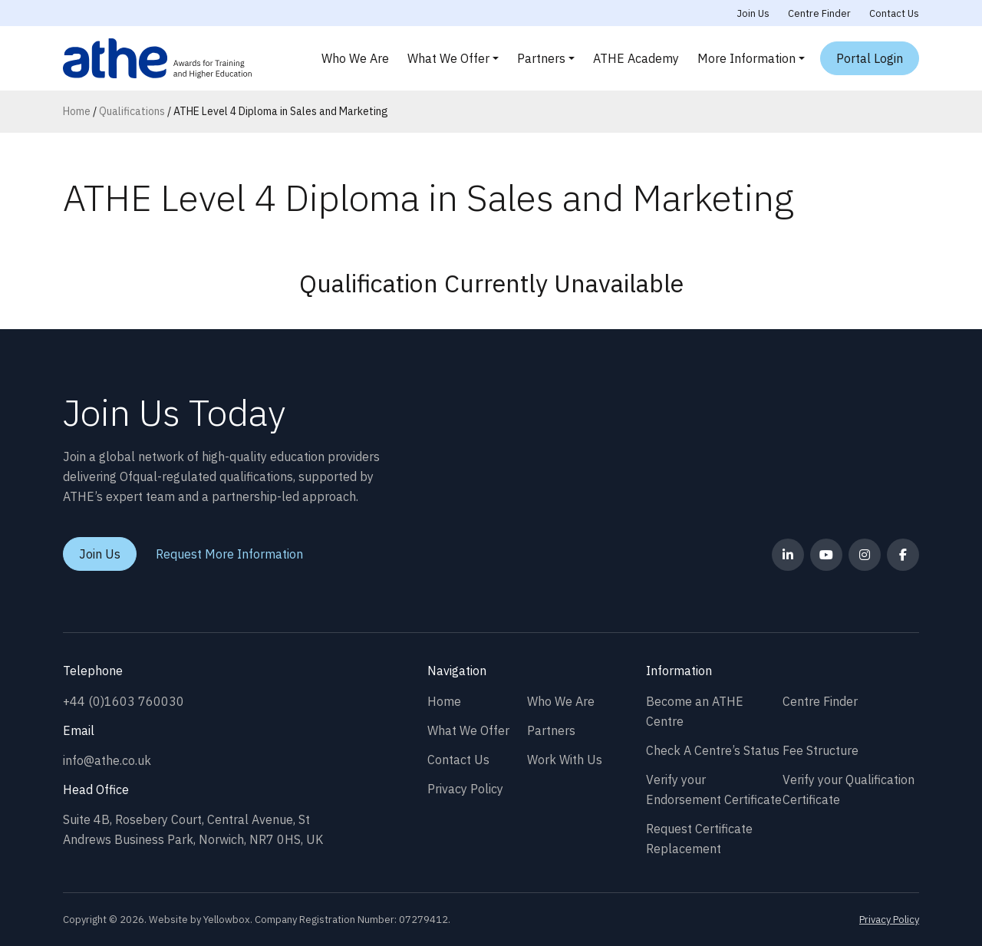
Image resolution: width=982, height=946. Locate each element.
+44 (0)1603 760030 (123, 701)
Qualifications (132, 111)
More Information (746, 58)
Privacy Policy (465, 788)
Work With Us (564, 759)
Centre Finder (819, 13)
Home (77, 111)
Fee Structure (820, 750)
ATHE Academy (636, 58)
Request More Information (229, 554)
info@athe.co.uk (107, 760)
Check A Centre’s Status (712, 750)
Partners (541, 58)
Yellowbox (226, 919)
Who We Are (355, 58)
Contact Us (894, 13)
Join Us (753, 13)
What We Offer (448, 58)
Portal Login (869, 58)
